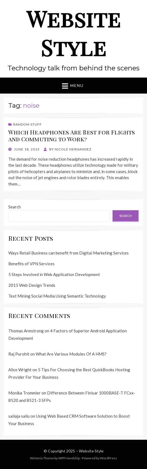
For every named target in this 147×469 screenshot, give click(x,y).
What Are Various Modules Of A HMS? (71, 353)
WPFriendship (69, 458)
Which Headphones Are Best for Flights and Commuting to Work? (71, 135)
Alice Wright (20, 369)
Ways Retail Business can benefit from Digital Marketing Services (68, 252)
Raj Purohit (18, 353)
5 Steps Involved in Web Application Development (54, 274)
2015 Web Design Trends (31, 285)
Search (14, 206)
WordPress (108, 458)
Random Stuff (27, 124)
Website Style (73, 33)
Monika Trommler (24, 392)
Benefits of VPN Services (31, 263)
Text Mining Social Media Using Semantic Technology (57, 295)
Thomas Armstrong (26, 330)
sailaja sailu (19, 416)
